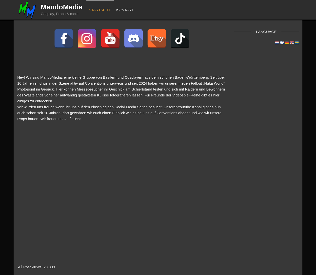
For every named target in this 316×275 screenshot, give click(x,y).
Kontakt (125, 10)
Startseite (100, 10)
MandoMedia (62, 7)
